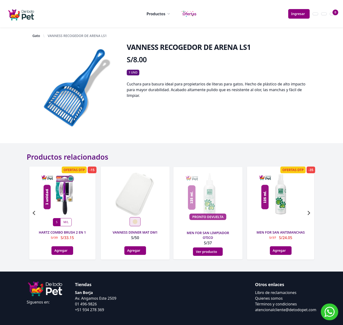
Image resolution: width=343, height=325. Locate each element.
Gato (36, 35)
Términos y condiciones (276, 304)
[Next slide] (309, 213)
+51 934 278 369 (89, 309)
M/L (66, 222)
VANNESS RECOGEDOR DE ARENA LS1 (77, 35)
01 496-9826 (86, 304)
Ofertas (189, 13)
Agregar (62, 250)
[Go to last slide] (34, 213)
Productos (158, 13)
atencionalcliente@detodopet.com (285, 309)
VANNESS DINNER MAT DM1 (135, 232)
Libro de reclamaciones (276, 292)
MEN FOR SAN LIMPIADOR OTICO (208, 235)
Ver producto (208, 251)
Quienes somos (269, 298)
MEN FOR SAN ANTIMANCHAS (281, 232)
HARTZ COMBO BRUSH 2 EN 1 (62, 232)
